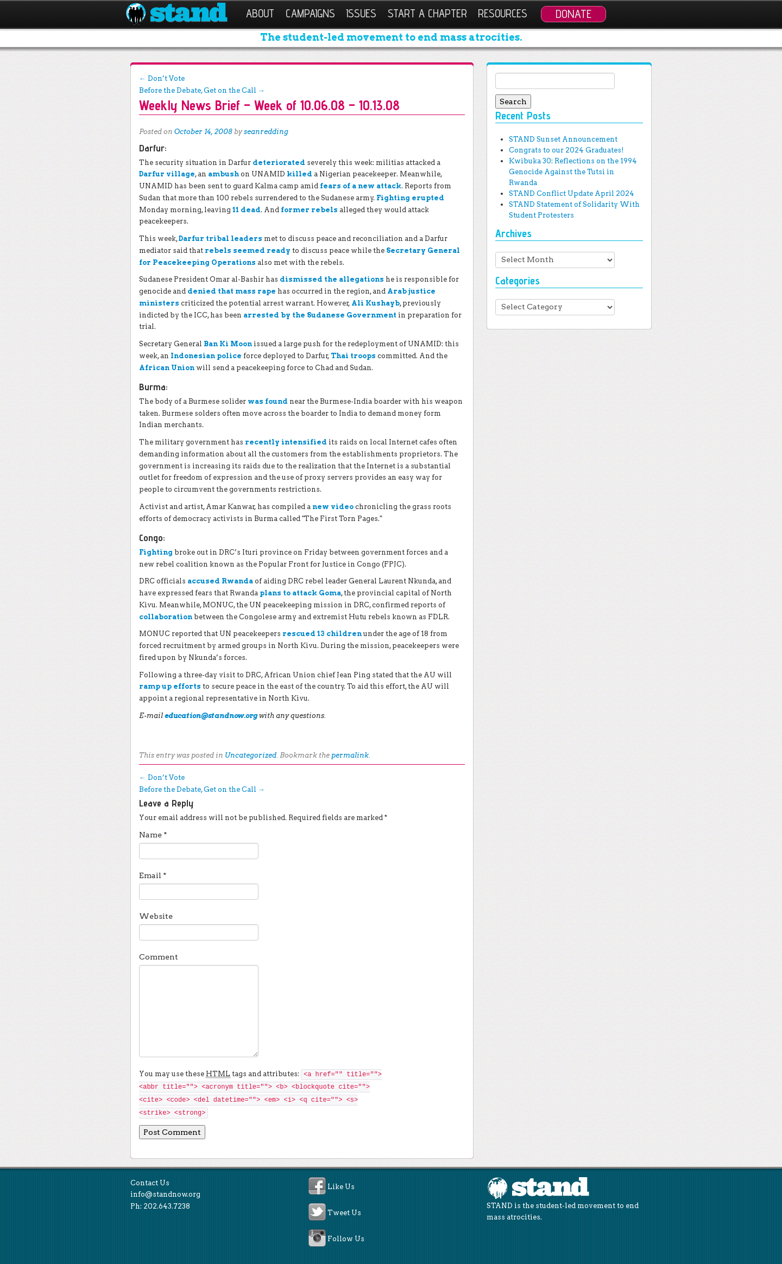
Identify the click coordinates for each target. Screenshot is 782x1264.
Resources (502, 13)
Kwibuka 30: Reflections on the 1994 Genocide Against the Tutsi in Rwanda (573, 172)
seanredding (266, 132)
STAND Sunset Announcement (563, 139)
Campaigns (310, 13)
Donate (573, 14)
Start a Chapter (427, 13)
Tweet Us (344, 1213)
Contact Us (149, 1183)
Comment (158, 956)
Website (156, 916)
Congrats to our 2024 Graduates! (566, 150)
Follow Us (345, 1239)
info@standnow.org (165, 1194)
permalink (350, 755)
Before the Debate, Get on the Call (202, 90)
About (260, 13)
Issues (361, 13)
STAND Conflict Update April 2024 (571, 193)
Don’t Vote (162, 78)
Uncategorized (250, 755)
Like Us (341, 1187)
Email (153, 875)
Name (153, 834)
